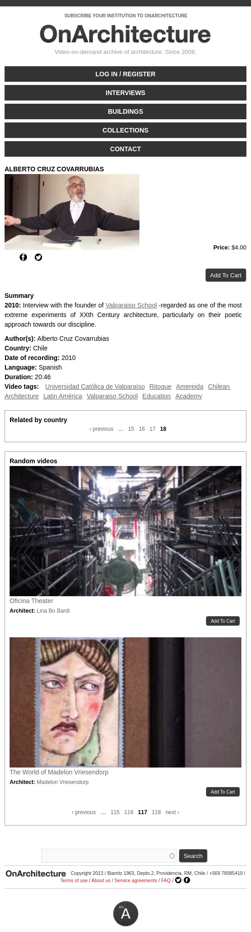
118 (156, 812)
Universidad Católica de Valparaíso (95, 386)
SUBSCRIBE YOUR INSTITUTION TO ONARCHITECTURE (125, 15)
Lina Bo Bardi (53, 611)
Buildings (125, 111)
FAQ (166, 880)
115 (115, 812)
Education (156, 396)
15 (131, 429)
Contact (125, 149)
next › (172, 812)
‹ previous (101, 429)
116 (129, 812)
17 (152, 429)
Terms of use (74, 880)
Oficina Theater (31, 600)
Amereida (189, 386)
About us (100, 880)
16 (141, 429)
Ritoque (160, 386)
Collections (125, 130)
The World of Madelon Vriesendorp (59, 772)
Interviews (125, 92)
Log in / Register (125, 74)
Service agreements (135, 880)
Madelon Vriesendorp (63, 782)
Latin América (62, 396)
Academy (189, 396)
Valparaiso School (131, 305)
